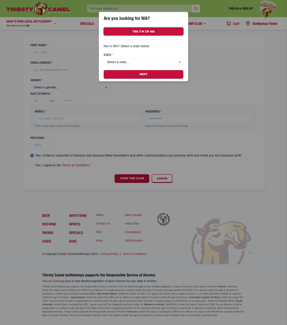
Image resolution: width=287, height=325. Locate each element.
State (108, 55)
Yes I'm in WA (144, 31)
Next (143, 74)
